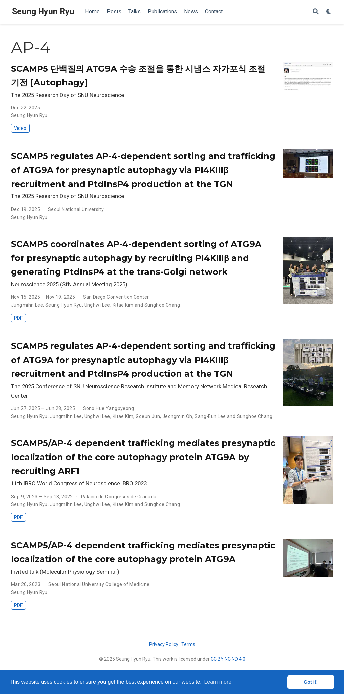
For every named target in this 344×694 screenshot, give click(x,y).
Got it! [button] (311, 682)
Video (20, 128)
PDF (18, 318)
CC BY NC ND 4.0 (228, 659)
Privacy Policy (163, 644)
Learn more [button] (217, 682)
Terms (188, 644)
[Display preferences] (329, 12)
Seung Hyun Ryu (43, 11)
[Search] (316, 12)
